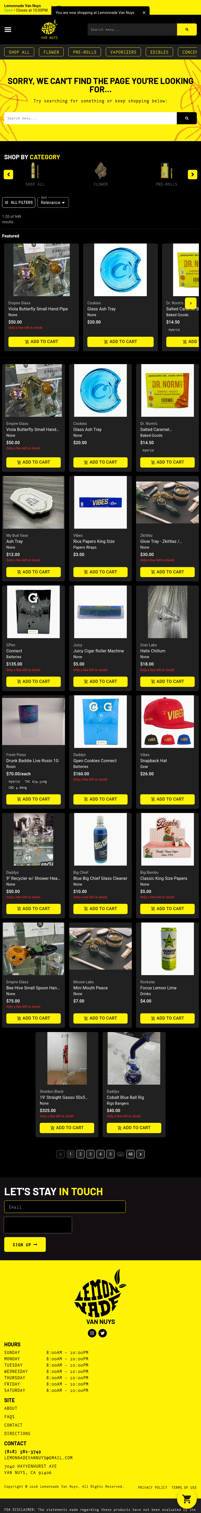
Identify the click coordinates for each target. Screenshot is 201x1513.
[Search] (187, 29)
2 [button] (80, 1154)
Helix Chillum (152, 650)
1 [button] (70, 1154)
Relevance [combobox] (51, 202)
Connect (14, 650)
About (10, 1408)
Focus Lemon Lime (158, 987)
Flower (51, 52)
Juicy (77, 645)
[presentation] (38, 1225)
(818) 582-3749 (22, 1451)
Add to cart (41, 342)
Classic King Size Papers (163, 878)
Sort (44, 197)
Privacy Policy (152, 1487)
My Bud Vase (17, 535)
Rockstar (147, 982)
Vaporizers (123, 52)
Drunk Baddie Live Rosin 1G (32, 760)
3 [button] (90, 1154)
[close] (144, 12)
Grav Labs (148, 645)
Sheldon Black (51, 1091)
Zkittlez (146, 535)
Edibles (159, 52)
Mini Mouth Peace (90, 987)
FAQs (9, 1416)
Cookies (94, 303)
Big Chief (80, 872)
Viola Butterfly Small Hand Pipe (38, 308)
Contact (13, 1425)
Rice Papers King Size (94, 541)
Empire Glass (19, 303)
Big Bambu (149, 872)
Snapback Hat (153, 760)
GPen (10, 645)
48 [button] (130, 1154)
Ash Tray (14, 541)
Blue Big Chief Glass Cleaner (100, 878)
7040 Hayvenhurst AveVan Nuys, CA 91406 (30, 1469)
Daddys (79, 755)
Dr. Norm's (174, 303)
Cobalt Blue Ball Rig (125, 1097)
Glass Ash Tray (101, 308)
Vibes (78, 535)
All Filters (18, 202)
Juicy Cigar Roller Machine (98, 650)
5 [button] (110, 1154)
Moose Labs (83, 982)
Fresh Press (16, 755)
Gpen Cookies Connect (95, 760)
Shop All (19, 52)
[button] (40, 8)
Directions (17, 1433)
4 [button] (100, 1154)
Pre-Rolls (85, 52)
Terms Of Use (184, 1487)
